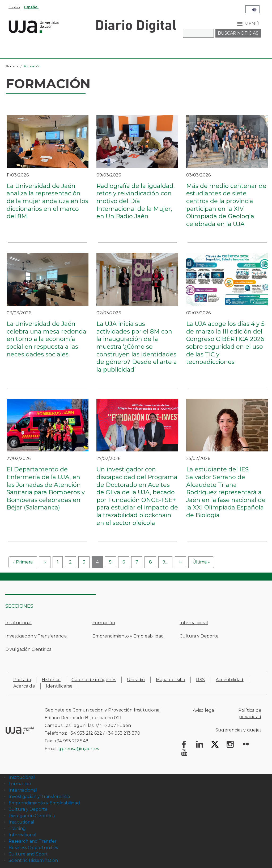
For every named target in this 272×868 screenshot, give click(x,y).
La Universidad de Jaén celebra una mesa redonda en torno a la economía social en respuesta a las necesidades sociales (46, 339)
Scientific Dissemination (33, 860)
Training (17, 828)
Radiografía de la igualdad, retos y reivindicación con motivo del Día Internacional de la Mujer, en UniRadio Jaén (135, 201)
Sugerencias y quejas (238, 730)
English (14, 7)
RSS (200, 679)
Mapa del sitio (170, 679)
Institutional (21, 822)
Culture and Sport (28, 854)
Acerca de (24, 686)
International (22, 834)
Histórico (51, 679)
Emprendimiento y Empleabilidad (128, 636)
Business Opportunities (33, 847)
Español (31, 7)
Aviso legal (204, 710)
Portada (12, 66)
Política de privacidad (249, 713)
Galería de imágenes (93, 679)
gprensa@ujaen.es (78, 748)
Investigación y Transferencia (36, 636)
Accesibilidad (230, 679)
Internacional (194, 622)
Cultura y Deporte (199, 636)
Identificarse (59, 686)
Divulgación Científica (28, 649)
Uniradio (136, 679)
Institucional (18, 622)
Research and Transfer (32, 841)
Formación (103, 622)
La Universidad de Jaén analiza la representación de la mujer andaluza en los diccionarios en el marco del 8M (47, 201)
